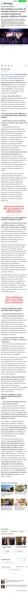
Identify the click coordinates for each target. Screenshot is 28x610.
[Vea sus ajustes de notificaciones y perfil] (26, 1)
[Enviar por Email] (12, 66)
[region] (14, 574)
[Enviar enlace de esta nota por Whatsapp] (8, 66)
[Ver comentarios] (26, 7)
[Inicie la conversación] (15, 562)
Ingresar (15, 1)
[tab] (6, 567)
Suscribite (21, 0)
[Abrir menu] (1, 4)
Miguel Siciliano (5, 531)
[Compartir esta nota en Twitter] (5, 66)
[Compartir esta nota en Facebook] (2, 66)
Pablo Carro (22, 531)
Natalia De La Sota (13, 531)
